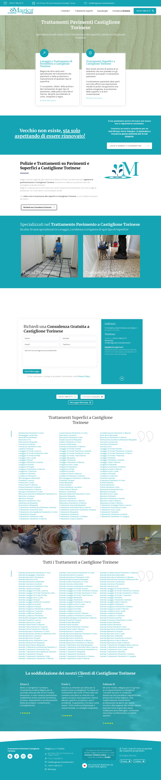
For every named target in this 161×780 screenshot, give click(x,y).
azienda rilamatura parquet (111, 631)
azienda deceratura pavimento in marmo (117, 577)
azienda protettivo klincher (111, 618)
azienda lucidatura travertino (112, 615)
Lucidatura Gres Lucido (109, 471)
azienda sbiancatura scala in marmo (115, 642)
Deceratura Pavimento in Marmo (113, 437)
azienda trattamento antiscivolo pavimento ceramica (81, 649)
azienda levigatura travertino (31, 611)
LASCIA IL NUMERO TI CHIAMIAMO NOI (129, 146)
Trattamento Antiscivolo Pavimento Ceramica (77, 510)
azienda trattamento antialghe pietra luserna (119, 645)
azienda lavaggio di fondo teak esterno (76, 595)
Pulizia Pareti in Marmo (28, 485)
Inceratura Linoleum (27, 444)
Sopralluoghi (102, 11)
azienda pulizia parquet (68, 624)
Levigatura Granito (26, 464)
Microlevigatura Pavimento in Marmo (74, 478)
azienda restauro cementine (71, 631)
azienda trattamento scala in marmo (74, 658)
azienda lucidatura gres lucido (112, 611)
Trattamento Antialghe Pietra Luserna (115, 505)
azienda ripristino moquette (70, 636)
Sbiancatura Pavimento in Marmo (73, 503)
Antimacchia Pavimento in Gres (31, 433)
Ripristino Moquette (67, 496)
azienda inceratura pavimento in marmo (75, 586)
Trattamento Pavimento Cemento (113, 514)
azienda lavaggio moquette (70, 597)
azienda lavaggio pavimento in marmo (75, 602)
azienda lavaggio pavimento (71, 600)
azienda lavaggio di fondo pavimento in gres (78, 593)
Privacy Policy (84, 376)
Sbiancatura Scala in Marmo (111, 503)
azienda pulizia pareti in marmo (32, 624)
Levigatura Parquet (26, 467)
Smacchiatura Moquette (28, 505)
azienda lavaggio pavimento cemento (115, 600)
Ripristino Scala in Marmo (110, 501)
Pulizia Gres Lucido (26, 482)
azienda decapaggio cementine (31, 575)
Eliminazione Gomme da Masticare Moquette (118, 440)
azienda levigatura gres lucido (72, 604)
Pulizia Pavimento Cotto (109, 487)
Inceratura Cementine (109, 442)
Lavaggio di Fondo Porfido (29, 455)
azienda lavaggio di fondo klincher (114, 588)
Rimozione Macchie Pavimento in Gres (74, 494)
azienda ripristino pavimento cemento (116, 638)
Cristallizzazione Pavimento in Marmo (115, 433)
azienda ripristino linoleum (30, 636)
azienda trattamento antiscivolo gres (34, 649)
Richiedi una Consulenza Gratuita (39, 207)
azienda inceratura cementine (112, 581)
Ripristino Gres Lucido (109, 494)
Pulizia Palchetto (106, 482)
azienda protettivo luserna (30, 620)
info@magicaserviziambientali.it (101, 3)
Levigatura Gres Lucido (68, 464)
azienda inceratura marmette (71, 584)
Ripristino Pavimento (67, 498)
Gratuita (92, 397)
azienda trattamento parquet (31, 654)
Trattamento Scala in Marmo (71, 519)
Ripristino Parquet (26, 498)
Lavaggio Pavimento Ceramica (31, 462)
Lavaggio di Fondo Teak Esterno (72, 455)
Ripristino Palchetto (108, 496)
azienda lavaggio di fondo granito (73, 588)
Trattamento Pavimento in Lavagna (114, 516)
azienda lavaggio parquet (29, 600)
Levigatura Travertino (28, 471)
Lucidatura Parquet (108, 473)
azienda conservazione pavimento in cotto (76, 572)
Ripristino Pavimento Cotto (30, 501)
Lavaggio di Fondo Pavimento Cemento (75, 451)
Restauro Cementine (67, 492)
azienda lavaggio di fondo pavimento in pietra (119, 593)
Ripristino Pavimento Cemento (112, 498)
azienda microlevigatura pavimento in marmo (78, 618)
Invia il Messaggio (32, 371)
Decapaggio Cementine (28, 435)
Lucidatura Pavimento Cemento (72, 476)
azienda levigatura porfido (70, 609)
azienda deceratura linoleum (71, 575)
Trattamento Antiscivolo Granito (113, 507)
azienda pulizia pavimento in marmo (33, 629)
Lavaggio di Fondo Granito (70, 449)
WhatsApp (109, 340)
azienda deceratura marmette (112, 575)
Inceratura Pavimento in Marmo (72, 446)
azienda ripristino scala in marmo (114, 640)
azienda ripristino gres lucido (112, 633)
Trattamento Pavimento (69, 514)
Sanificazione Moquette (28, 503)
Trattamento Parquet (27, 514)
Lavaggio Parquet (26, 460)
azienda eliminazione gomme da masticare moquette (122, 579)
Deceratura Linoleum (67, 435)
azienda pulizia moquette (69, 622)
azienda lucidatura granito (70, 611)
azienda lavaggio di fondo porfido (33, 595)
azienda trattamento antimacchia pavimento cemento (41, 647)
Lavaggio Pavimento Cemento (112, 460)
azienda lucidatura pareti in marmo (74, 613)
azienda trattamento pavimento (72, 654)
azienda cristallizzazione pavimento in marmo (119, 572)
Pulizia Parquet (65, 485)
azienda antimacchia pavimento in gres (35, 572)
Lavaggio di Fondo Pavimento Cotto (33, 453)
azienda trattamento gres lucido (113, 649)
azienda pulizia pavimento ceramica (73, 627)
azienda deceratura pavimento (31, 577)
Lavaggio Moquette (67, 458)
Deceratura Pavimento (28, 437)
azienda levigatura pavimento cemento (116, 606)
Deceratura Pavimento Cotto (71, 437)
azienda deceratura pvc (28, 579)
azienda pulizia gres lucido (30, 622)
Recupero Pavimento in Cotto (31, 492)
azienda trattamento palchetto (112, 652)
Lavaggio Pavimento (67, 460)
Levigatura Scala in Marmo (111, 469)
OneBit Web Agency (97, 766)
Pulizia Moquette (66, 482)
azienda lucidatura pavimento (31, 615)
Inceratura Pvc (106, 446)
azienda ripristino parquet (29, 638)
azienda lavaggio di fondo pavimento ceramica (119, 591)
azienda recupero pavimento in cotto (34, 631)
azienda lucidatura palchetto (30, 613)
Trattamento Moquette (68, 512)
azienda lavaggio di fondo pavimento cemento (78, 591)
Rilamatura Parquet (108, 492)
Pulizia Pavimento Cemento (30, 487)
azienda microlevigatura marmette (33, 618)
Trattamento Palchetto (109, 512)
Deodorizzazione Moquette (70, 440)
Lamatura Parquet (26, 449)
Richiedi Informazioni (48, 100)
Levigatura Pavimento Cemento (113, 467)
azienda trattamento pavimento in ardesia (76, 656)
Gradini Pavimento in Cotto (70, 442)
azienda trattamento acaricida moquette (76, 645)
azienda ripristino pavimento (71, 638)
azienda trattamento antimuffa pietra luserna (78, 647)
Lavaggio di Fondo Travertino (112, 455)
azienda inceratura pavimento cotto (33, 586)
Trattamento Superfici (84, 11)
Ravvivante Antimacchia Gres (111, 489)
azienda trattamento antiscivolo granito (116, 647)
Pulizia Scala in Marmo (68, 489)
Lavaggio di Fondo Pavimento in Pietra (116, 453)
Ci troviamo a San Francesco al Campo (120, 328)
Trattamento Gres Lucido (110, 510)
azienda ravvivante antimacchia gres (115, 629)
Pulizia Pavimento (107, 485)
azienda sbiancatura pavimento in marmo (76, 642)
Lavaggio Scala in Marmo (110, 462)
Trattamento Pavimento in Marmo (33, 519)
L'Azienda (65, 11)
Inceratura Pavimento (109, 444)
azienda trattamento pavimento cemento (117, 654)
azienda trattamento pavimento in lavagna (118, 656)
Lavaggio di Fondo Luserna (30, 451)
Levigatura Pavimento (68, 467)
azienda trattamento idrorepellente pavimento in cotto (41, 652)
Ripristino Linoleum (27, 496)
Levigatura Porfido (66, 469)
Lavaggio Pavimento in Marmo (71, 462)
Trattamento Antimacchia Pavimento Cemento (37, 507)
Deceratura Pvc (25, 440)
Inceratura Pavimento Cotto (30, 446)
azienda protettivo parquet (70, 620)
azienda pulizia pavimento (110, 624)
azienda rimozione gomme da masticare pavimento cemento (44, 633)
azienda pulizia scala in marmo (71, 629)
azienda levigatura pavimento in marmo (35, 609)
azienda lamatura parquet (29, 588)
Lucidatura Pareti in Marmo (70, 473)
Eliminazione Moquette (28, 442)
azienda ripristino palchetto (111, 636)
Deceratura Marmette (109, 435)
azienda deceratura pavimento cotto (74, 577)
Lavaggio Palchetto (108, 458)
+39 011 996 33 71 (16, 3)
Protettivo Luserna (26, 480)
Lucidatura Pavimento (27, 476)
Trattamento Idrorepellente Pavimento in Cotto (38, 512)
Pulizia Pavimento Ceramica (70, 487)
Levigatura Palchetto (108, 464)
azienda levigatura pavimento (71, 606)
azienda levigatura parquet (30, 606)
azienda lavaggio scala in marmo (113, 602)
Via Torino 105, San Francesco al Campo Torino (56, 3)
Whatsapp (52, 769)
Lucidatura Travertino (109, 476)
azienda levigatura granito (30, 604)
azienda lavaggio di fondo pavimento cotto (37, 593)
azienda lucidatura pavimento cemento (75, 615)
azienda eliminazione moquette (31, 581)
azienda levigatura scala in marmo (114, 609)
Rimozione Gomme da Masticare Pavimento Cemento (40, 494)
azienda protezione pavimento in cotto (116, 620)
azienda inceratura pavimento (112, 584)
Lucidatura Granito (67, 471)
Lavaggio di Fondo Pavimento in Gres (74, 453)
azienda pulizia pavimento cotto (113, 627)
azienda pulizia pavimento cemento (33, 627)
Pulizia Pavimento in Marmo (30, 489)
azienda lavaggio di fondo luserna (33, 591)
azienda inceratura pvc (109, 586)
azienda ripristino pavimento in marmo (75, 640)
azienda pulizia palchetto (110, 622)
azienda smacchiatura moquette (32, 645)
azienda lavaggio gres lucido (31, 597)
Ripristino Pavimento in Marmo (72, 501)
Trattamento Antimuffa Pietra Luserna (75, 507)
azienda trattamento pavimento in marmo (36, 658)
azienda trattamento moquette (72, 652)
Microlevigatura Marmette (29, 478)
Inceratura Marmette (67, 444)
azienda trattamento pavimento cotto (34, 656)
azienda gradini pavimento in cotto (73, 581)
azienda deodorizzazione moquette (73, 579)
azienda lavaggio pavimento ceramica (34, 602)
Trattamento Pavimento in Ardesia (73, 516)
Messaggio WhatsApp (80, 402)
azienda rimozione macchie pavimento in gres (78, 633)
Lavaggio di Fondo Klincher (111, 449)
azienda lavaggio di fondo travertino (115, 595)
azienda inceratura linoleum (30, 584)
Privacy (125, 761)
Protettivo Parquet (66, 480)
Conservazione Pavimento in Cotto (73, 433)
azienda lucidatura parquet (111, 613)
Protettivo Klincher (107, 478)
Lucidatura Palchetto (27, 473)
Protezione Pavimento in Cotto (112, 480)
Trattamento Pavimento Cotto (31, 516)
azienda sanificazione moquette (32, 642)
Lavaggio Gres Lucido (27, 458)
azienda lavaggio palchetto (111, 597)
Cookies (139, 761)
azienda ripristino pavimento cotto (33, 640)
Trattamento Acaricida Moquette (72, 505)
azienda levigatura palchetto (112, 604)
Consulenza (121, 11)
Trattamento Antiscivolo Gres (31, 510)
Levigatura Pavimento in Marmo (32, 469)
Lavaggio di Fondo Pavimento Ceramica (116, 451)
